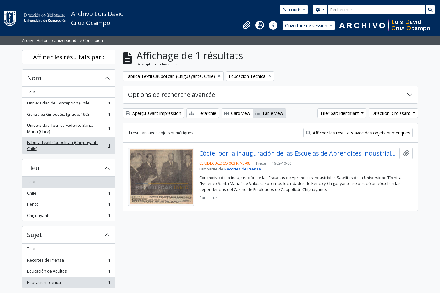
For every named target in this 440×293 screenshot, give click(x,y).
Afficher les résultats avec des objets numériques (358, 133)
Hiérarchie (202, 113)
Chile (68, 194)
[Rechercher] (376, 9)
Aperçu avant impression (153, 113)
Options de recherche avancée (171, 94)
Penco (68, 205)
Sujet (34, 235)
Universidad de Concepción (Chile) (68, 104)
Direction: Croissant (392, 113)
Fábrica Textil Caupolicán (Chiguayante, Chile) (68, 145)
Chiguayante (68, 217)
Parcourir (292, 10)
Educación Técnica (68, 284)
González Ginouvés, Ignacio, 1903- (68, 116)
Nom (34, 78)
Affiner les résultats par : (69, 57)
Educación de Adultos (68, 272)
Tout (31, 92)
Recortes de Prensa (68, 261)
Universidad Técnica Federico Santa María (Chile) (68, 128)
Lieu (33, 168)
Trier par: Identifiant (340, 113)
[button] (246, 25)
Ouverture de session (306, 25)
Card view (237, 113)
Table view (269, 113)
